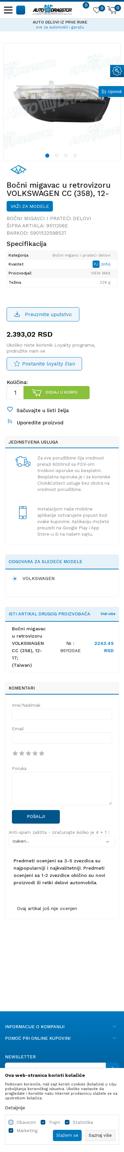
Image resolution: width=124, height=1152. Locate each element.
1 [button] (48, 156)
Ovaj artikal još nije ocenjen (47, 908)
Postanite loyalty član (48, 364)
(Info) (105, 264)
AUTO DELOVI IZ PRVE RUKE (62, 22)
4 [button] (76, 156)
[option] (62, 23)
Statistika (83, 1122)
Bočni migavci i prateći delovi (49, 218)
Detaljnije (15, 1107)
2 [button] (57, 156)
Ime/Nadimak (26, 705)
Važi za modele (30, 206)
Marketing (27, 1130)
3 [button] (66, 156)
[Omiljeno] (96, 11)
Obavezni (26, 1122)
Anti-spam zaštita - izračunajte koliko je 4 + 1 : (59, 832)
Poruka (19, 768)
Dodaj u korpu (62, 392)
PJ (97, 264)
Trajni (54, 1122)
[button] (21, 9)
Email (18, 728)
